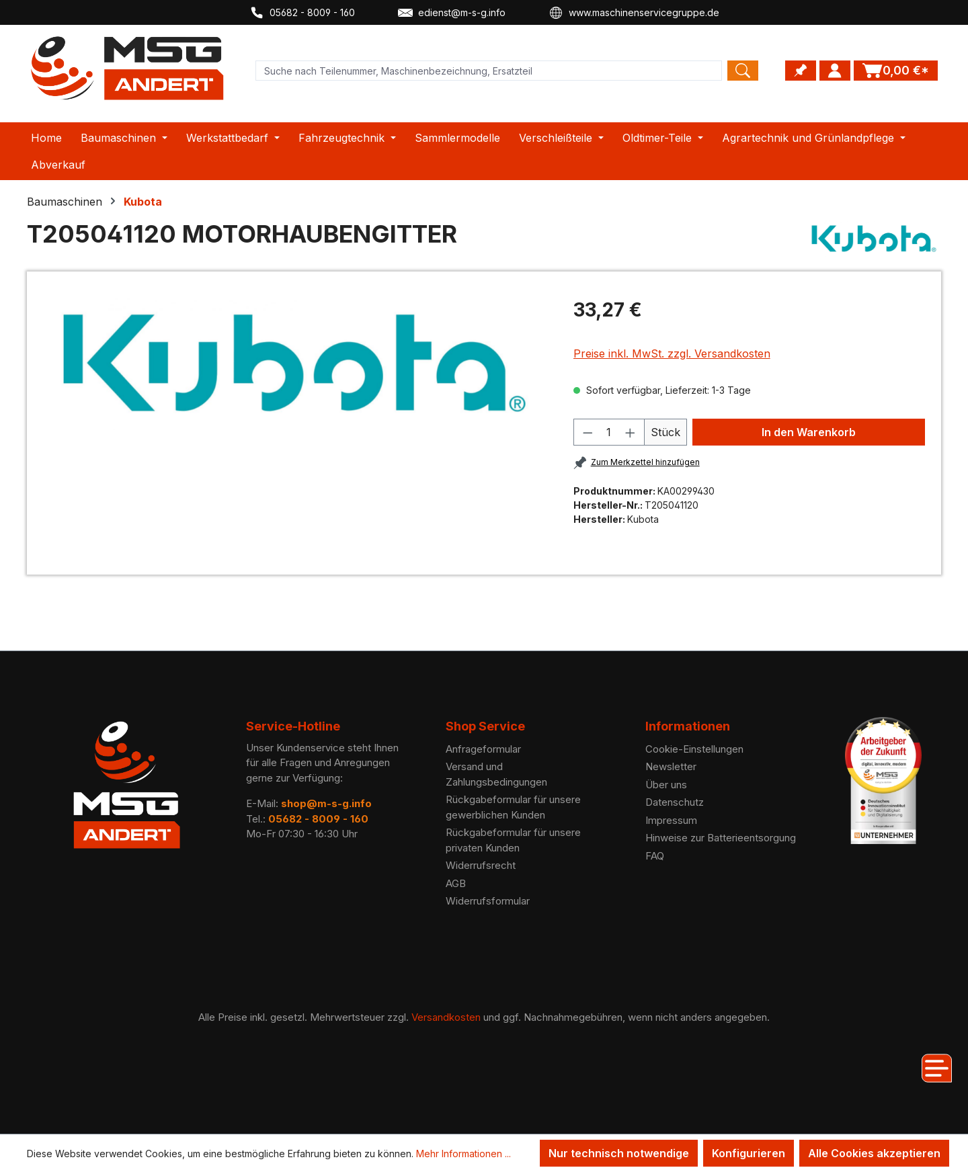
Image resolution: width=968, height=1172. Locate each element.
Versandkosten (446, 1017)
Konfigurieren (748, 1153)
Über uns (666, 784)
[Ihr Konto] (834, 70)
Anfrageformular (483, 749)
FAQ (654, 855)
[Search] (742, 70)
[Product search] (488, 70)
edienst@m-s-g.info (452, 13)
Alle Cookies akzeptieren (874, 1153)
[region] (295, 363)
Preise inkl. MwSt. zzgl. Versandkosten (671, 353)
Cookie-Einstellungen (694, 749)
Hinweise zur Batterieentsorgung (720, 837)
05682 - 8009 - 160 (302, 13)
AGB (456, 883)
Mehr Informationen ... (463, 1153)
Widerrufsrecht (481, 865)
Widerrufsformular (488, 900)
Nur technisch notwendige (619, 1153)
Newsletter (670, 766)
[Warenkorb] (896, 70)
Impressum (671, 820)
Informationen (687, 726)
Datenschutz (674, 802)
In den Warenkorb (809, 432)
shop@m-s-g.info (326, 803)
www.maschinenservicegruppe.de (634, 13)
